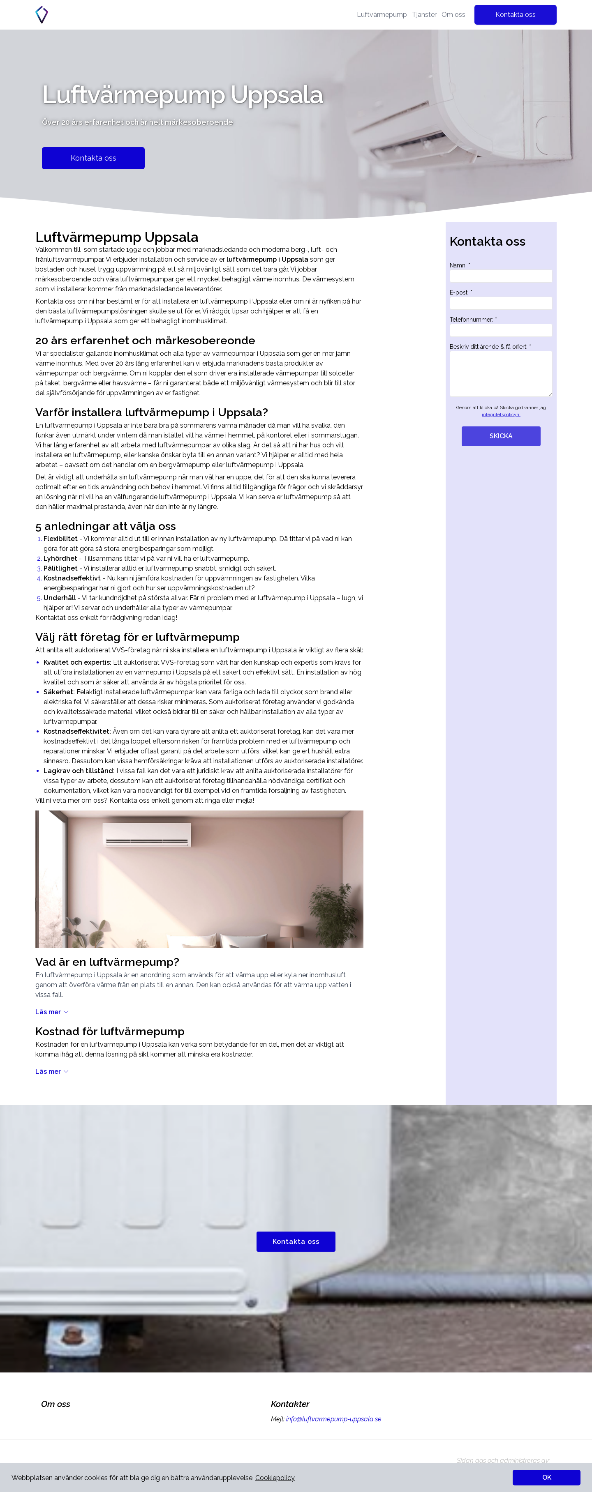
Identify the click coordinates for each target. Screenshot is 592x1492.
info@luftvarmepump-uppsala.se (333, 1419)
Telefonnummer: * (501, 326)
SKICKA (501, 436)
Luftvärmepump (382, 14)
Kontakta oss (515, 14)
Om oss (453, 14)
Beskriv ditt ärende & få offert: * (501, 370)
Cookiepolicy (275, 1478)
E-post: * (501, 299)
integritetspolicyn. (501, 414)
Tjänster (424, 14)
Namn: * (501, 272)
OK (546, 1477)
